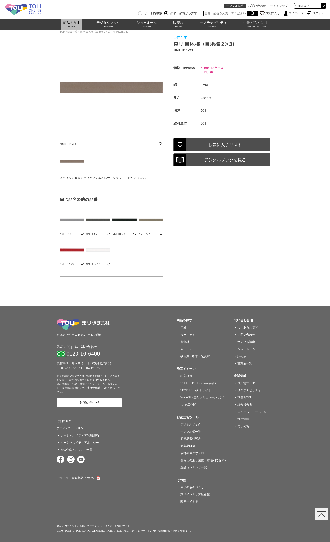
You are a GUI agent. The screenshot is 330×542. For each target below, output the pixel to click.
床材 (183, 327)
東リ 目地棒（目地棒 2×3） (96, 31)
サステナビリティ (213, 24)
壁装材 (184, 341)
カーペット (187, 334)
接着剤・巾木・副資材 (195, 356)
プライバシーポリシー (71, 428)
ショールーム (147, 24)
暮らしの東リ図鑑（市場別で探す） (204, 460)
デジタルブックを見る (225, 160)
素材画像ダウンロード (195, 453)
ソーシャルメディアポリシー (80, 442)
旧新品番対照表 (190, 438)
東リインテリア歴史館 (195, 494)
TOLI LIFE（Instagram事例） (199, 383)
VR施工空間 (188, 404)
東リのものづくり (192, 487)
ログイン (318, 13)
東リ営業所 (93, 387)
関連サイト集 (189, 501)
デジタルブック (108, 24)
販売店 (178, 24)
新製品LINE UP (190, 446)
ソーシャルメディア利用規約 (80, 435)
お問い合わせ (257, 5)
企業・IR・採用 (255, 24)
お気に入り (272, 13)
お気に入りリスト (225, 145)
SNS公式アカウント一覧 (77, 449)
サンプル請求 (235, 5)
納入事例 (186, 376)
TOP (62, 31)
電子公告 (243, 426)
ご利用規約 (64, 421)
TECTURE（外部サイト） (197, 390)
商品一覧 (72, 31)
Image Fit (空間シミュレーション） (203, 397)
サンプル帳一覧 (190, 431)
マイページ (296, 13)
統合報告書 (244, 404)
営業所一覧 (244, 363)
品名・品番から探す (180, 13)
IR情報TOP (244, 397)
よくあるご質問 (247, 327)
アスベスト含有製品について (76, 478)
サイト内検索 (150, 13)
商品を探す (71, 24)
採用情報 (243, 419)
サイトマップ (279, 5)
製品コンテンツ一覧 (193, 467)
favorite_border (160, 143)
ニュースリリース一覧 (252, 411)
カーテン (186, 349)
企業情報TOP (246, 383)
